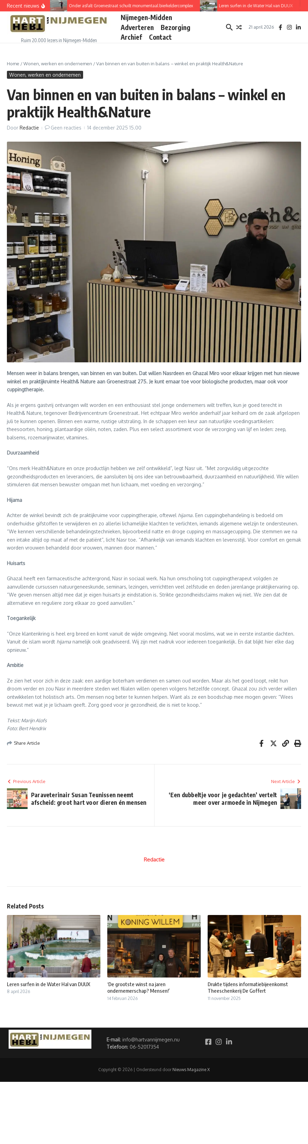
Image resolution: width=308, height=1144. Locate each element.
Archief (131, 37)
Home (13, 63)
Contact (160, 37)
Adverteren (137, 27)
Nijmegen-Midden (146, 17)
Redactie (29, 128)
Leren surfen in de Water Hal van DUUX (48, 984)
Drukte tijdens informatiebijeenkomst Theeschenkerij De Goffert (248, 987)
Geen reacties (66, 128)
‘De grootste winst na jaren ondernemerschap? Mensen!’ (138, 987)
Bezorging (175, 27)
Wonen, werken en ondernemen (57, 63)
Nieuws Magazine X (191, 1069)
